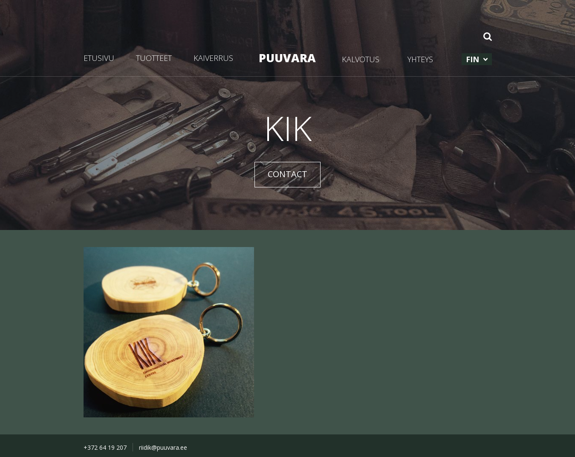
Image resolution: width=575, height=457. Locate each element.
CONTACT (287, 174)
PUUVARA (287, 57)
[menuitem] (477, 59)
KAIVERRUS (213, 58)
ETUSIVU (99, 58)
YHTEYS (420, 59)
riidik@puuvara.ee (163, 447)
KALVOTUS (360, 59)
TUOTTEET (154, 58)
